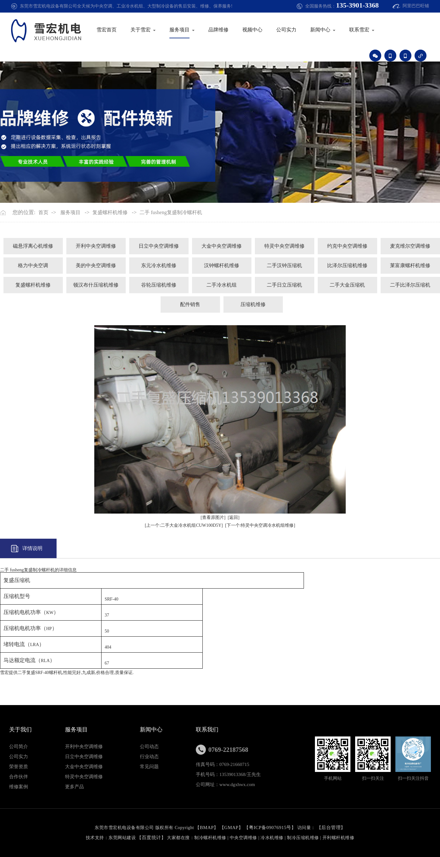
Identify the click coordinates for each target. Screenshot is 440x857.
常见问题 (149, 766)
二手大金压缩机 (347, 285)
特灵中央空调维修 (284, 246)
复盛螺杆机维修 (110, 212)
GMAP (231, 827)
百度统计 (151, 837)
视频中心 (252, 29)
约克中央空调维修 (347, 246)
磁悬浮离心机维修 (33, 246)
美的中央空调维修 (96, 265)
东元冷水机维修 (158, 265)
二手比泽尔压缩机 (410, 285)
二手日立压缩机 (284, 285)
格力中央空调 (33, 265)
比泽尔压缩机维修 (347, 265)
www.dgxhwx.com (237, 784)
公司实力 (286, 29)
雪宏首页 (106, 29)
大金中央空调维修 (221, 246)
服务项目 (179, 29)
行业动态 (149, 756)
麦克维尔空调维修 (410, 246)
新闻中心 (320, 29)
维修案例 (18, 786)
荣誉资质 (18, 766)
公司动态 (149, 746)
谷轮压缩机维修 (158, 285)
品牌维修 (218, 29)
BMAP (207, 827)
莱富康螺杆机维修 (410, 265)
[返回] (233, 517)
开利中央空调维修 (96, 246)
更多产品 (74, 786)
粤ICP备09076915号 (270, 827)
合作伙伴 (18, 776)
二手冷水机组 (221, 285)
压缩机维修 (253, 304)
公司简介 (18, 746)
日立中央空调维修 (159, 246)
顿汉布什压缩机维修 (95, 285)
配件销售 (190, 304)
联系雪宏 (359, 29)
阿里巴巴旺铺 (416, 5)
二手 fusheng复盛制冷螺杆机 (171, 212)
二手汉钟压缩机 (284, 265)
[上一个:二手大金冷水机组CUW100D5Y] (184, 525)
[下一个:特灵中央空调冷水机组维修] (260, 525)
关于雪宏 (140, 29)
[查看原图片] (213, 517)
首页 (43, 212)
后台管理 (331, 827)
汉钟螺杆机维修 (221, 265)
